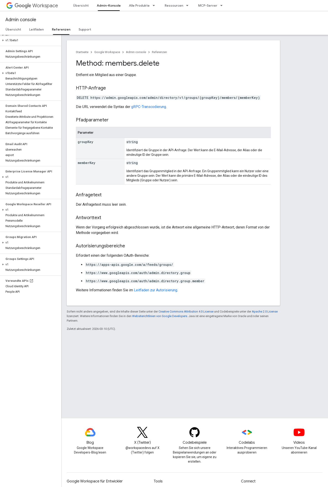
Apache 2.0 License (265, 311)
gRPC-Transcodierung (148, 107)
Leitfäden (36, 29)
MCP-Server (207, 5)
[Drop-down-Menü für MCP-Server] (222, 5)
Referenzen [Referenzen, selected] (61, 29)
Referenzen (159, 52)
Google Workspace (107, 52)
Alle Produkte (139, 5)
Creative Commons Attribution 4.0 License (186, 311)
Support (85, 29)
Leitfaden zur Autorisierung (155, 290)
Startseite (82, 52)
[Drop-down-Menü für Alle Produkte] (155, 5)
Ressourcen (174, 5)
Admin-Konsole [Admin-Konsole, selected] (109, 5)
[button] (29, 35)
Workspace (36, 6)
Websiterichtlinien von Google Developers (159, 316)
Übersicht (81, 5)
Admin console (20, 20)
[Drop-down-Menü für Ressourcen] (188, 5)
